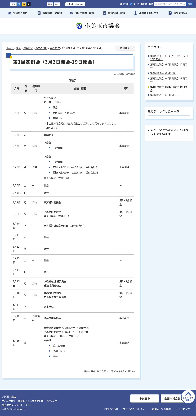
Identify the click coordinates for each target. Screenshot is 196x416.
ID (152, 3)
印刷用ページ (127, 48)
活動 (18, 48)
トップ (10, 48)
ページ (136, 3)
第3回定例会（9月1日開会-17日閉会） (168, 66)
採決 (62, 350)
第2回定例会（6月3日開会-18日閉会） (168, 80)
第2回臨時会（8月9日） (163, 73)
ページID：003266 (124, 74)
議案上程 (57, 118)
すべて (126, 3)
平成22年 (55, 48)
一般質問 (57, 147)
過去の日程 (41, 48)
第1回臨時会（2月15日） (164, 95)
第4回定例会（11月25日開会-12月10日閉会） (169, 57)
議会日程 (28, 48)
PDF (145, 3)
